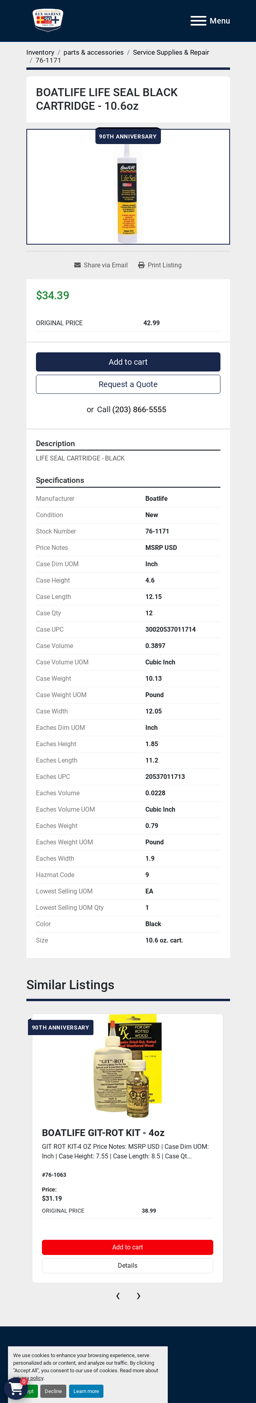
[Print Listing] (160, 265)
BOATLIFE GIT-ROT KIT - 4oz (103, 1132)
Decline (53, 1391)
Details (127, 1265)
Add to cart (128, 362)
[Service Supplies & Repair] (171, 52)
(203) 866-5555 (139, 409)
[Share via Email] (101, 265)
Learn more (86, 1391)
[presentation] (117, 1295)
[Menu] (198, 21)
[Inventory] (40, 52)
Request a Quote (128, 384)
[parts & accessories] (94, 52)
